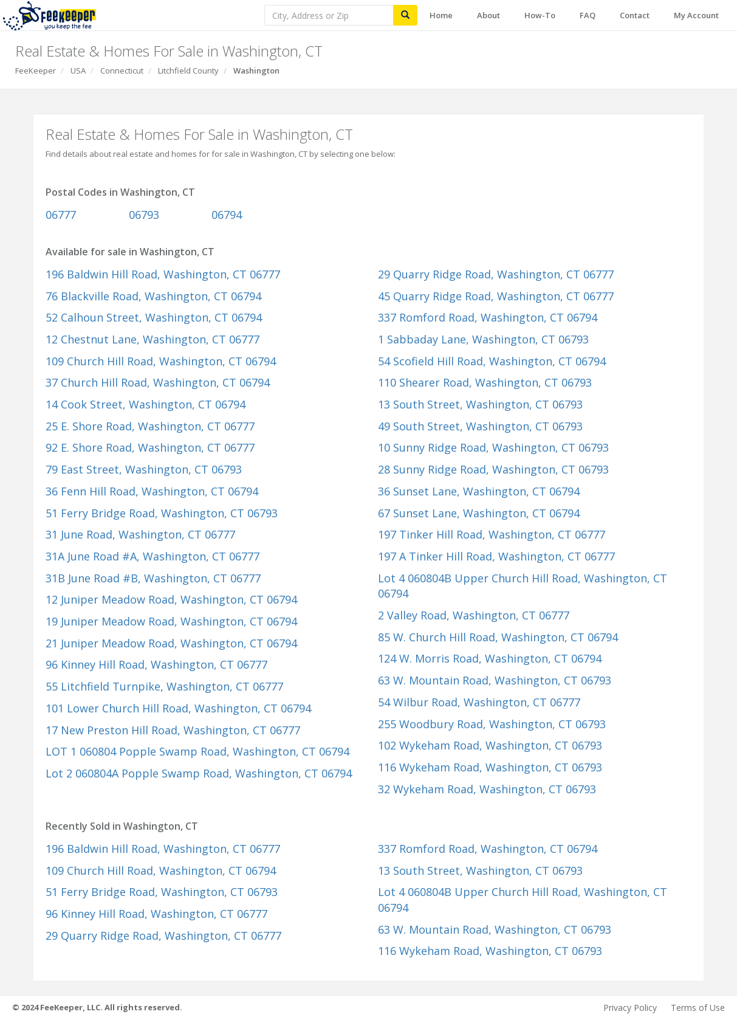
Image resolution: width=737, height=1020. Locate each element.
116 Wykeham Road (490, 767)
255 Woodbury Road (492, 724)
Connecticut (121, 70)
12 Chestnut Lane (152, 339)
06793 (144, 214)
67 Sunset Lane (479, 513)
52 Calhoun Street (154, 317)
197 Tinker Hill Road (491, 534)
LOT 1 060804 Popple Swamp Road (197, 751)
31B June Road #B (153, 578)
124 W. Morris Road (490, 658)
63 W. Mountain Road (494, 680)
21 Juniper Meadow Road (171, 643)
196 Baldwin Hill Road (163, 274)
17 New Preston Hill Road (173, 730)
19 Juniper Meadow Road (171, 621)
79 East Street (144, 469)
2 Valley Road (473, 615)
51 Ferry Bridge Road (162, 513)
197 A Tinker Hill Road (496, 556)
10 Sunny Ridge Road (493, 447)
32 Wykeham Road (487, 789)
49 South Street (480, 426)
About (488, 15)
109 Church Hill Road (161, 361)
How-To (539, 15)
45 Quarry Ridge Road (496, 296)
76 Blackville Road (153, 296)
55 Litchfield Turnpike (164, 686)
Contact (635, 15)
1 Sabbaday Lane (483, 339)
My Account (696, 15)
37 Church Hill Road (158, 382)
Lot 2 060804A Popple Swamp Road (199, 773)
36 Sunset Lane (479, 491)
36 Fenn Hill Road (152, 491)
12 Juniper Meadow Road (171, 599)
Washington (256, 70)
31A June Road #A (152, 556)
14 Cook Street (145, 404)
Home (441, 15)
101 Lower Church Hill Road (178, 708)
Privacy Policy (630, 1007)
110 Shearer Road (485, 382)
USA (78, 70)
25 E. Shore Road (150, 426)
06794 (226, 214)
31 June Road (140, 534)
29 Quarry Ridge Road (496, 274)
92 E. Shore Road (150, 447)
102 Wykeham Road (490, 745)
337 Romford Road (487, 317)
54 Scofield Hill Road (492, 361)
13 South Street (480, 404)
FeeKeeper (35, 70)
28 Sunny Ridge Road (493, 469)
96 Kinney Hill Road (156, 664)
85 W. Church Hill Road (498, 637)
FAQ (587, 15)
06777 (61, 214)
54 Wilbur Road (479, 702)
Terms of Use (698, 1007)
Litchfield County (188, 70)
